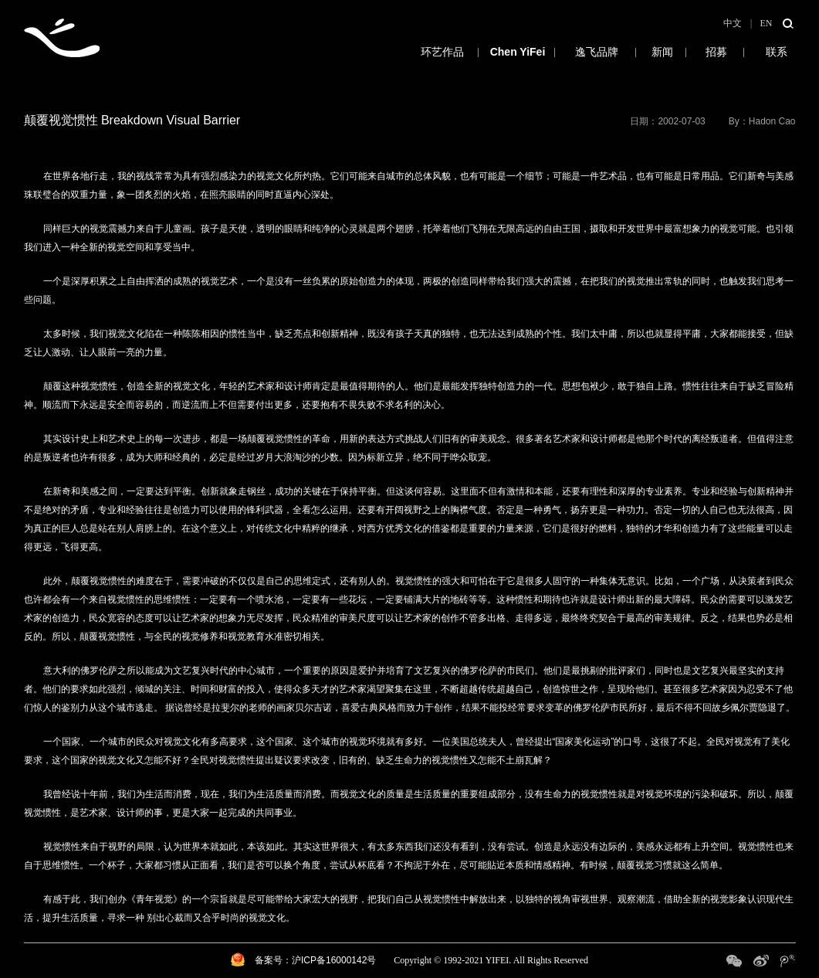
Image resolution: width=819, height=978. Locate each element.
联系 (776, 51)
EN (766, 23)
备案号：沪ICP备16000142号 (315, 960)
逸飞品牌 (597, 51)
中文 (732, 23)
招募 (716, 51)
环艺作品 (406, 51)
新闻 (662, 51)
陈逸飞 (518, 51)
